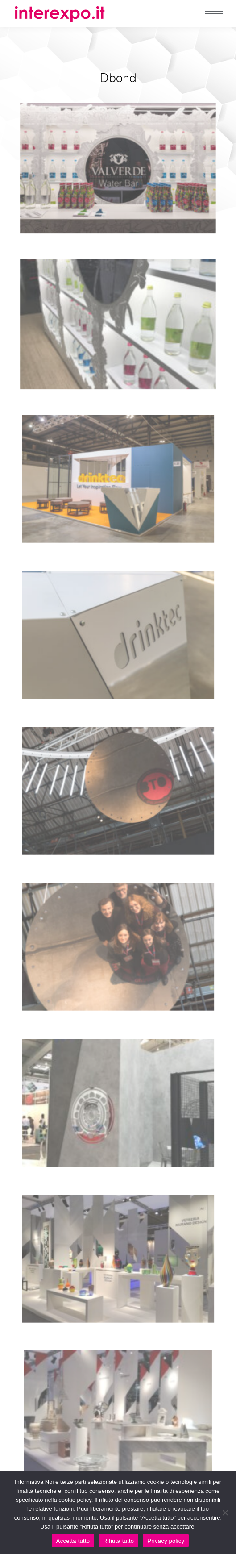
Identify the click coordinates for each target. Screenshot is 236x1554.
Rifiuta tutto (118, 1540)
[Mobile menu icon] (214, 13)
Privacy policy (165, 1540)
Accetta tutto (73, 1540)
